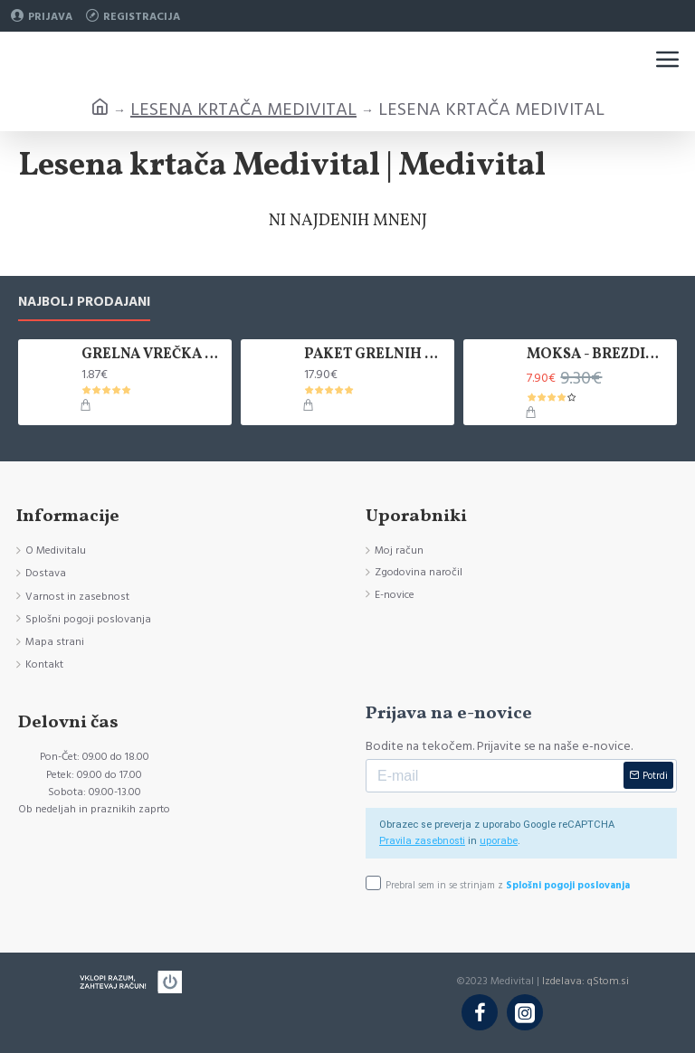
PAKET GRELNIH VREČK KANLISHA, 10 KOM (375, 355)
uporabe (499, 841)
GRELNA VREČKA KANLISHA (152, 355)
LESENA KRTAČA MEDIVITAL (243, 109)
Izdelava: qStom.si (585, 981)
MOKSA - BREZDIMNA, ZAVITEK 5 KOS (598, 355)
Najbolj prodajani (84, 302)
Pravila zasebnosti (422, 841)
